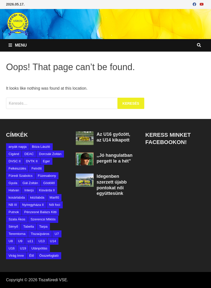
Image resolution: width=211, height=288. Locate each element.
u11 (30, 241)
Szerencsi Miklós (43, 219)
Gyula (13, 183)
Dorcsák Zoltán (50, 154)
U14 (53, 241)
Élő (31, 255)
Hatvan (14, 190)
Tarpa (43, 226)
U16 (12, 248)
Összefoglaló (49, 255)
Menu (18, 45)
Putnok (14, 212)
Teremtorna (17, 234)
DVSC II (15, 161)
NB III (13, 205)
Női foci (54, 205)
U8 (11, 241)
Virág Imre (16, 255)
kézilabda (37, 197)
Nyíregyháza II (33, 205)
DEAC (29, 154)
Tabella (28, 226)
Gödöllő (49, 183)
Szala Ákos (17, 219)
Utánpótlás (39, 248)
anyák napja (18, 147)
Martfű (54, 197)
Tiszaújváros (40, 234)
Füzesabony (47, 176)
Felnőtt (36, 168)
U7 (57, 234)
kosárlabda (17, 197)
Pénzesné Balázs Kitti (40, 212)
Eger (46, 161)
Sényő (13, 226)
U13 (41, 241)
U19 (23, 248)
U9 (20, 241)
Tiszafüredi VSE (52, 280)
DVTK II (32, 161)
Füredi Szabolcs (21, 176)
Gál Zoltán (30, 183)
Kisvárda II (47, 190)
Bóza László (41, 147)
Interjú (29, 190)
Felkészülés (17, 168)
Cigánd (14, 154)
